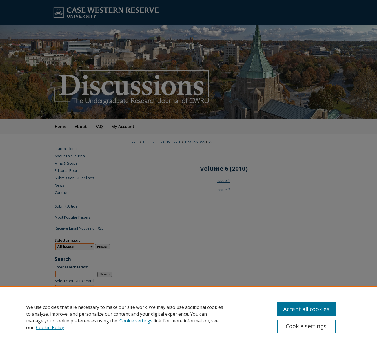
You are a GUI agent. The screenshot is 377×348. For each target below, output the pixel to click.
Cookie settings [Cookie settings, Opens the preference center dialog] (306, 326)
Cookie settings (135, 321)
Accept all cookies (306, 309)
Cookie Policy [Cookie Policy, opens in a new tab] (50, 327)
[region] (188, 317)
